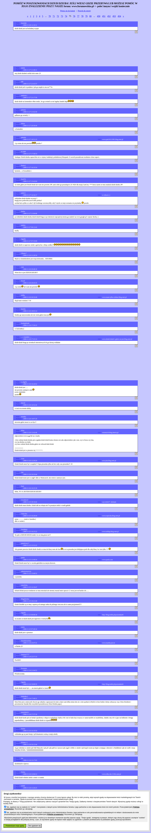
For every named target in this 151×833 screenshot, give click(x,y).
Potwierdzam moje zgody (15, 826)
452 (109, 16)
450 (98, 16)
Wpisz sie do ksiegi (67, 11)
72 (58, 16)
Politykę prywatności (55, 814)
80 (90, 16)
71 (54, 16)
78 (82, 16)
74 (66, 16)
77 (78, 16)
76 (74, 16)
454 (119, 16)
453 (114, 16)
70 (50, 16)
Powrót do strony (84, 11)
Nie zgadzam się (35, 826)
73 (62, 16)
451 (103, 16)
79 (86, 16)
